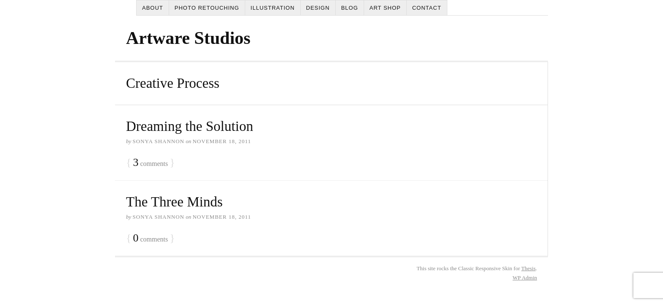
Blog (349, 8)
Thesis (528, 268)
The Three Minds (174, 201)
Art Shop (385, 8)
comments (150, 162)
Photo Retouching (207, 8)
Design (318, 8)
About (152, 8)
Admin (524, 277)
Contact (426, 8)
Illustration (273, 8)
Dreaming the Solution (189, 126)
